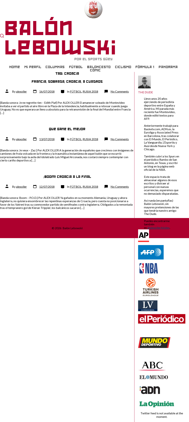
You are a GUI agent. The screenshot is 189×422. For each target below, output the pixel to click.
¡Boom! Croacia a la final (67, 177)
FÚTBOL (76, 67)
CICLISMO (123, 67)
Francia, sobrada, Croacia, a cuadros (67, 81)
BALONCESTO (99, 67)
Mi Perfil (32, 67)
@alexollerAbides (158, 227)
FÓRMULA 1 (144, 67)
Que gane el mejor (67, 129)
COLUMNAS (55, 67)
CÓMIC (95, 70)
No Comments (120, 91)
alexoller (21, 91)
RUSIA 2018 (90, 91)
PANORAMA (168, 67)
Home (14, 67)
